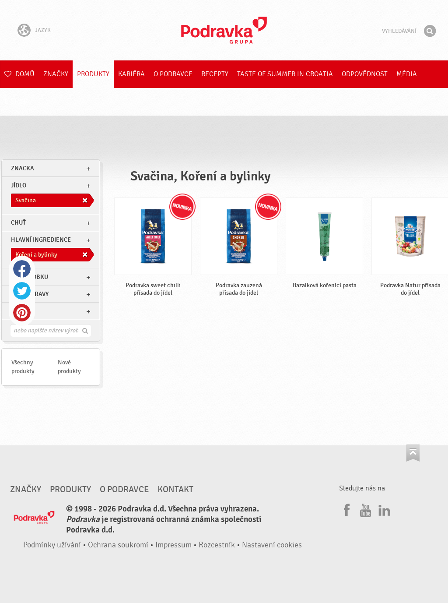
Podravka (224, 30)
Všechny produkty (23, 367)
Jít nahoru (413, 453)
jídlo (18, 185)
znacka (22, 168)
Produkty (93, 74)
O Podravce (173, 74)
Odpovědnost (365, 74)
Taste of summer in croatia (285, 74)
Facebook (22, 269)
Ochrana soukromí (118, 545)
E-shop (16, 102)
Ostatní (22, 311)
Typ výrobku (29, 277)
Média (406, 74)
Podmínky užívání (52, 545)
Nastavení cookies (272, 545)
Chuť (18, 222)
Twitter (22, 291)
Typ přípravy (30, 294)
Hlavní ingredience (41, 239)
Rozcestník (217, 545)
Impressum (173, 545)
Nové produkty (69, 367)
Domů (19, 74)
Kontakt (175, 489)
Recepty (214, 74)
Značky (55, 74)
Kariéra (131, 74)
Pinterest (22, 312)
